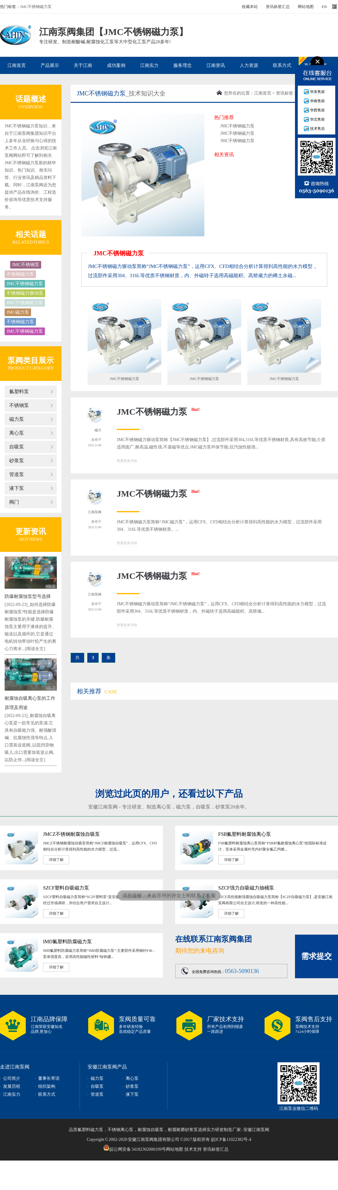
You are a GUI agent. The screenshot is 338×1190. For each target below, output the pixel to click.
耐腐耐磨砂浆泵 (183, 1129)
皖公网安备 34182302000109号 (134, 1148)
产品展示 (50, 65)
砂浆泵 (16, 460)
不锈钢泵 (19, 405)
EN (324, 6)
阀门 (14, 502)
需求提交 (316, 956)
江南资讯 (215, 65)
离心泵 (16, 433)
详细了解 (56, 860)
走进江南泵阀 (14, 1066)
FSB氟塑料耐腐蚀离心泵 (244, 834)
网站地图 (306, 6)
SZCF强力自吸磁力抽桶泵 (246, 887)
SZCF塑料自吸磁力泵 (66, 887)
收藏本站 (250, 6)
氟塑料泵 (19, 391)
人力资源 (249, 65)
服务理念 (182, 65)
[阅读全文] (35, 648)
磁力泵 (16, 419)
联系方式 (282, 65)
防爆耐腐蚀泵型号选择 (28, 596)
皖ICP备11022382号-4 (231, 1139)
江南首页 (16, 65)
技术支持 (193, 1149)
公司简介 (11, 1078)
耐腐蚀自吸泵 (150, 1129)
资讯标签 (284, 93)
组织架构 (46, 1086)
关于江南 (83, 65)
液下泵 (16, 488)
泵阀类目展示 (31, 360)
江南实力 (149, 65)
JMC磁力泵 (17, 312)
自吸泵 (16, 446)
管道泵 (16, 474)
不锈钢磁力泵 (20, 274)
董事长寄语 (49, 1078)
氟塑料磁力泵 (90, 1129)
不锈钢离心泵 (120, 1129)
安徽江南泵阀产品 (107, 1066)
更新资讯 (30, 531)
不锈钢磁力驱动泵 (24, 293)
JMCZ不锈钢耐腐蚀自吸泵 (71, 834)
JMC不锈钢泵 (25, 264)
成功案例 (116, 65)
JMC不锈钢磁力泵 (36, 6)
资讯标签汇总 (278, 6)
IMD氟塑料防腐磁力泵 (67, 941)
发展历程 (11, 1086)
